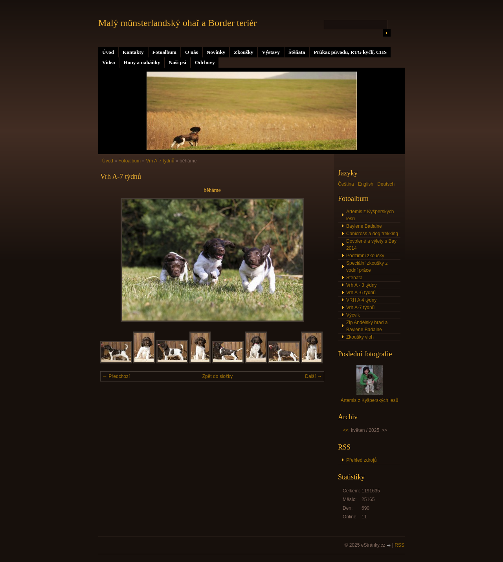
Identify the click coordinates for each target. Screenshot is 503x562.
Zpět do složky (217, 376)
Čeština (346, 184)
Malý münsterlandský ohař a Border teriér (177, 23)
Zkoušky (243, 52)
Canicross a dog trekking (372, 233)
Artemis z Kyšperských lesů (370, 215)
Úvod (108, 52)
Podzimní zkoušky (365, 255)
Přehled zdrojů (361, 460)
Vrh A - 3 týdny (361, 285)
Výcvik (353, 315)
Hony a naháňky (141, 62)
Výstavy (270, 52)
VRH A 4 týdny (361, 300)
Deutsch (386, 184)
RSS (399, 545)
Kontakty (133, 52)
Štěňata (296, 52)
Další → (313, 376)
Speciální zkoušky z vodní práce (366, 266)
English (365, 184)
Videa (108, 62)
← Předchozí (116, 376)
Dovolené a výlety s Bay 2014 (371, 244)
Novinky (216, 52)
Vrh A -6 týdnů (361, 292)
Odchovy (205, 62)
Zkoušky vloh (360, 337)
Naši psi (177, 62)
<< (346, 430)
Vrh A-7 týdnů (160, 161)
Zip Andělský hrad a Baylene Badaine (366, 326)
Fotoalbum (164, 52)
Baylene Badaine (364, 226)
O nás (191, 52)
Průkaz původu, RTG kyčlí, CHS (350, 52)
